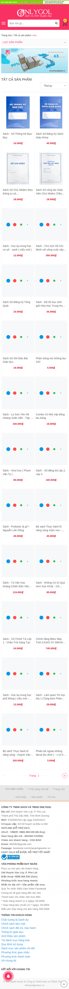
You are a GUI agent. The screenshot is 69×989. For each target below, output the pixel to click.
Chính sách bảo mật (13, 923)
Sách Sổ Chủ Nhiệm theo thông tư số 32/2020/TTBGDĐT (18, 193)
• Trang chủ (58, 789)
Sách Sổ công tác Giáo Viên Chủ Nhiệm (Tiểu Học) (49, 193)
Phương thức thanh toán (15, 956)
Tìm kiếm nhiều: (14, 789)
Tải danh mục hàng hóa (15, 940)
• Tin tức (51, 797)
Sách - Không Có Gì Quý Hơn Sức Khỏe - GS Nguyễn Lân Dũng (50, 586)
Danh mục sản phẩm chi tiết (18, 948)
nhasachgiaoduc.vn (35, 985)
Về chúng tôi (8, 960)
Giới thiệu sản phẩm (13, 936)
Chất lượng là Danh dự (15, 919)
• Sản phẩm (36, 797)
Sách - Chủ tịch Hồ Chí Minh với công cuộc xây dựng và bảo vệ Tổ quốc (50, 250)
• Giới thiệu (20, 797)
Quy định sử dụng (12, 944)
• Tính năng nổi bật (37, 789)
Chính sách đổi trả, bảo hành (18, 928)
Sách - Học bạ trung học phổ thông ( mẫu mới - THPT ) (17, 699)
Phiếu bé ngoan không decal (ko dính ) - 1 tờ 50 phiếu (50, 755)
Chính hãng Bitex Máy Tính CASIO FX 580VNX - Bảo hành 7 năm (51, 642)
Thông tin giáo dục (12, 932)
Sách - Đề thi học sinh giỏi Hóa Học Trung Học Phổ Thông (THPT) (50, 306)
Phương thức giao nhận (15, 952)
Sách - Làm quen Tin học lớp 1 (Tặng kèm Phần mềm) (50, 699)
